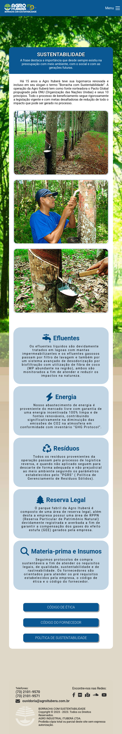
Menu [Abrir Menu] (112, 8)
